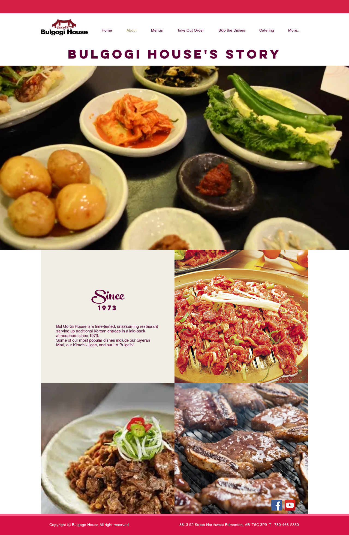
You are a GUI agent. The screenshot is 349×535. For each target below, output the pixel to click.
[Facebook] (276, 505)
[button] (108, 448)
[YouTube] (290, 505)
